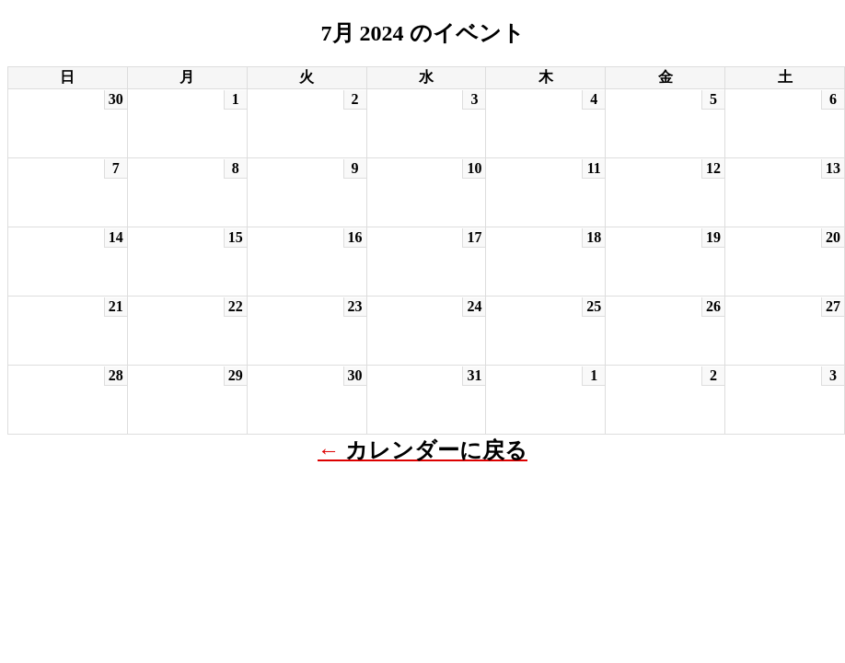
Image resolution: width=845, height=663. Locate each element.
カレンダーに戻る (436, 450)
